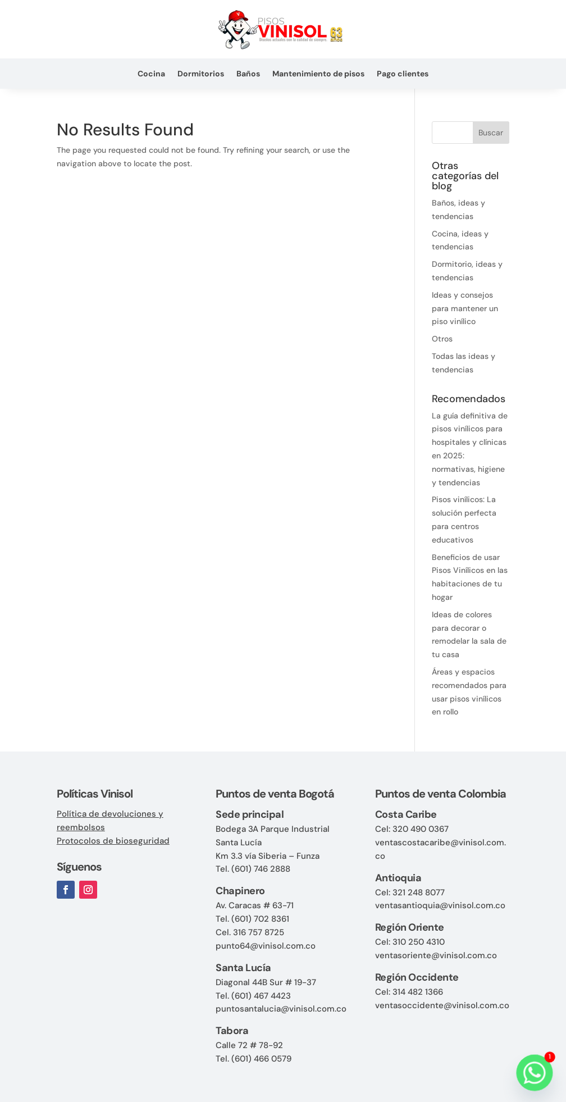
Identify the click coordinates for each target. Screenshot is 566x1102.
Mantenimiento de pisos (318, 74)
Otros (442, 339)
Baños (248, 74)
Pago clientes (402, 74)
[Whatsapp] (534, 1073)
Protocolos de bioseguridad (113, 840)
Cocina (151, 74)
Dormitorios (200, 74)
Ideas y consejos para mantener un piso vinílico (465, 308)
